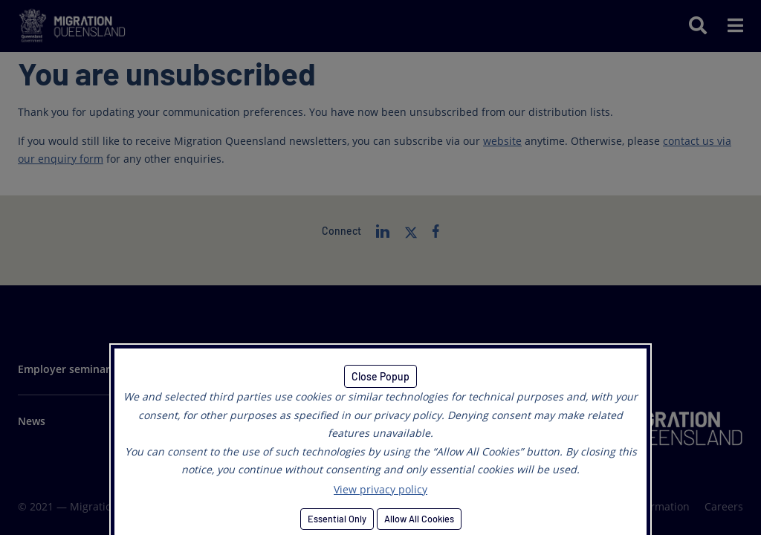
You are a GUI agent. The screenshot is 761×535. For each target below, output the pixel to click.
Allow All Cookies (419, 519)
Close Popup (380, 376)
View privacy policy (380, 489)
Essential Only (337, 519)
